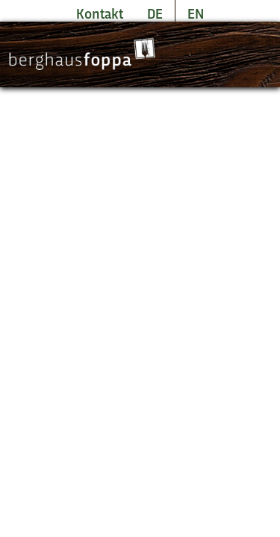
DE (155, 15)
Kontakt (99, 15)
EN (195, 15)
